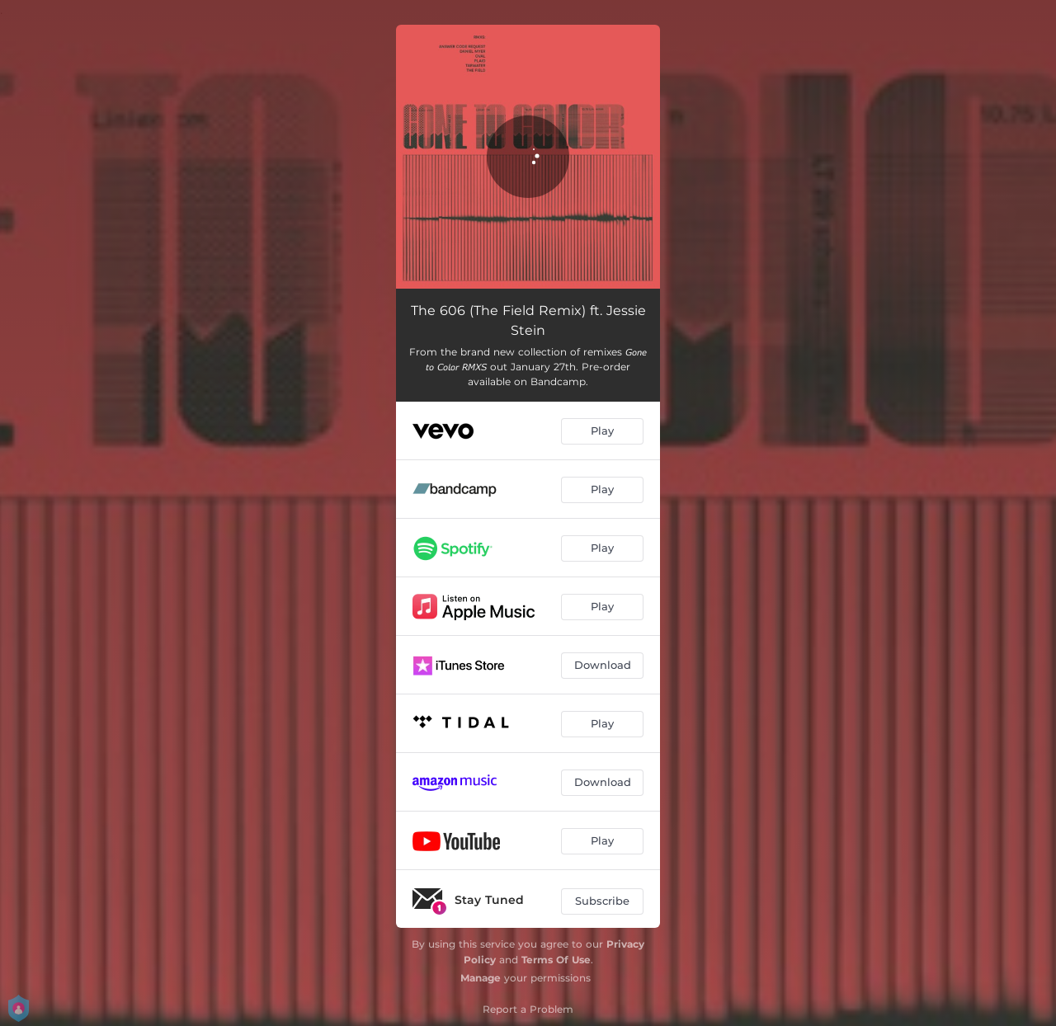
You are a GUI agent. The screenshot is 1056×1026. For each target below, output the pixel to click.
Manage (480, 978)
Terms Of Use (556, 959)
